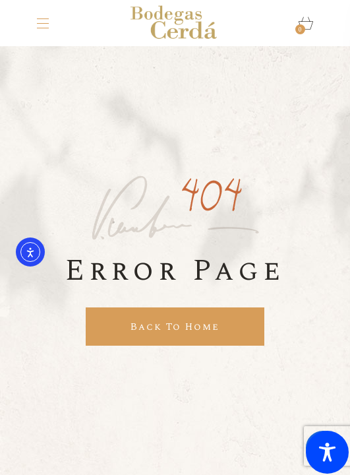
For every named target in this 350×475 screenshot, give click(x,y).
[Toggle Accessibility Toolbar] (327, 452)
